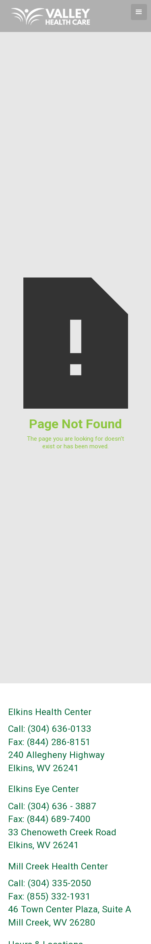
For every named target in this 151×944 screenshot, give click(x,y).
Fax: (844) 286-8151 (49, 742)
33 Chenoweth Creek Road (62, 832)
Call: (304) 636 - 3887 (52, 806)
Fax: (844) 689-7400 (49, 819)
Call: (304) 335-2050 (49, 883)
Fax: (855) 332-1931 (49, 896)
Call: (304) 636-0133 (49, 728)
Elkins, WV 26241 (43, 768)
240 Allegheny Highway (56, 755)
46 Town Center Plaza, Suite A (69, 909)
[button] (139, 12)
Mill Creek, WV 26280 (51, 922)
